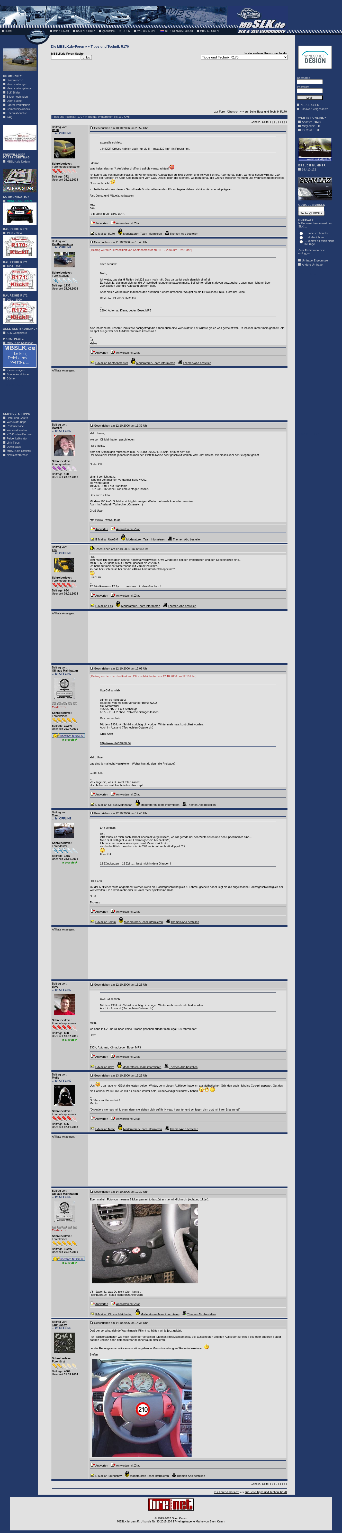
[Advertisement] (18, 397)
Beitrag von (59, 127)
